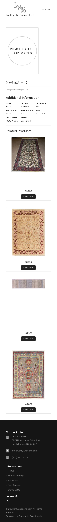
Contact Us (14, 489)
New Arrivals (14, 485)
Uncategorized (21, 90)
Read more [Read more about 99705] (28, 196)
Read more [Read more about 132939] (28, 338)
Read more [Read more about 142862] (28, 409)
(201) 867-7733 (20, 457)
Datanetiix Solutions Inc (31, 516)
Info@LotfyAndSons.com (24, 450)
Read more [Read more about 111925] (28, 267)
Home (11, 470)
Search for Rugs (16, 475)
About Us (13, 480)
